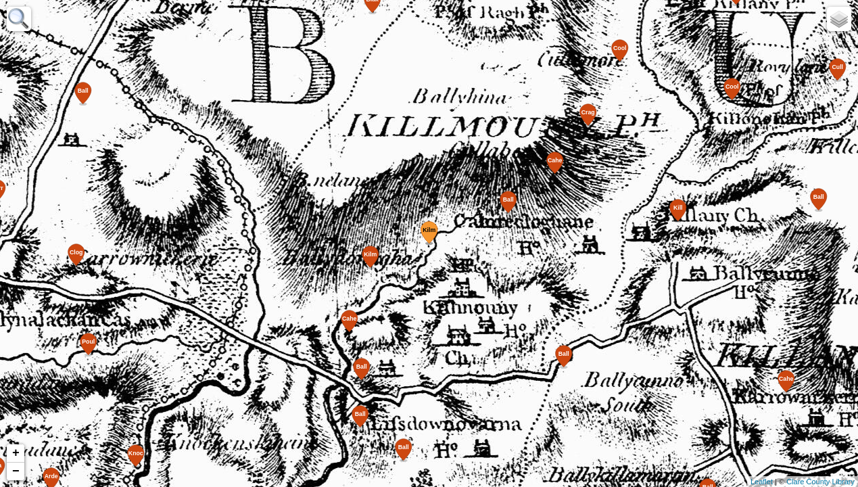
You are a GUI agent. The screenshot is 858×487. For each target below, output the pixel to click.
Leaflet (761, 482)
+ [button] (16, 453)
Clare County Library (820, 482)
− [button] (16, 471)
